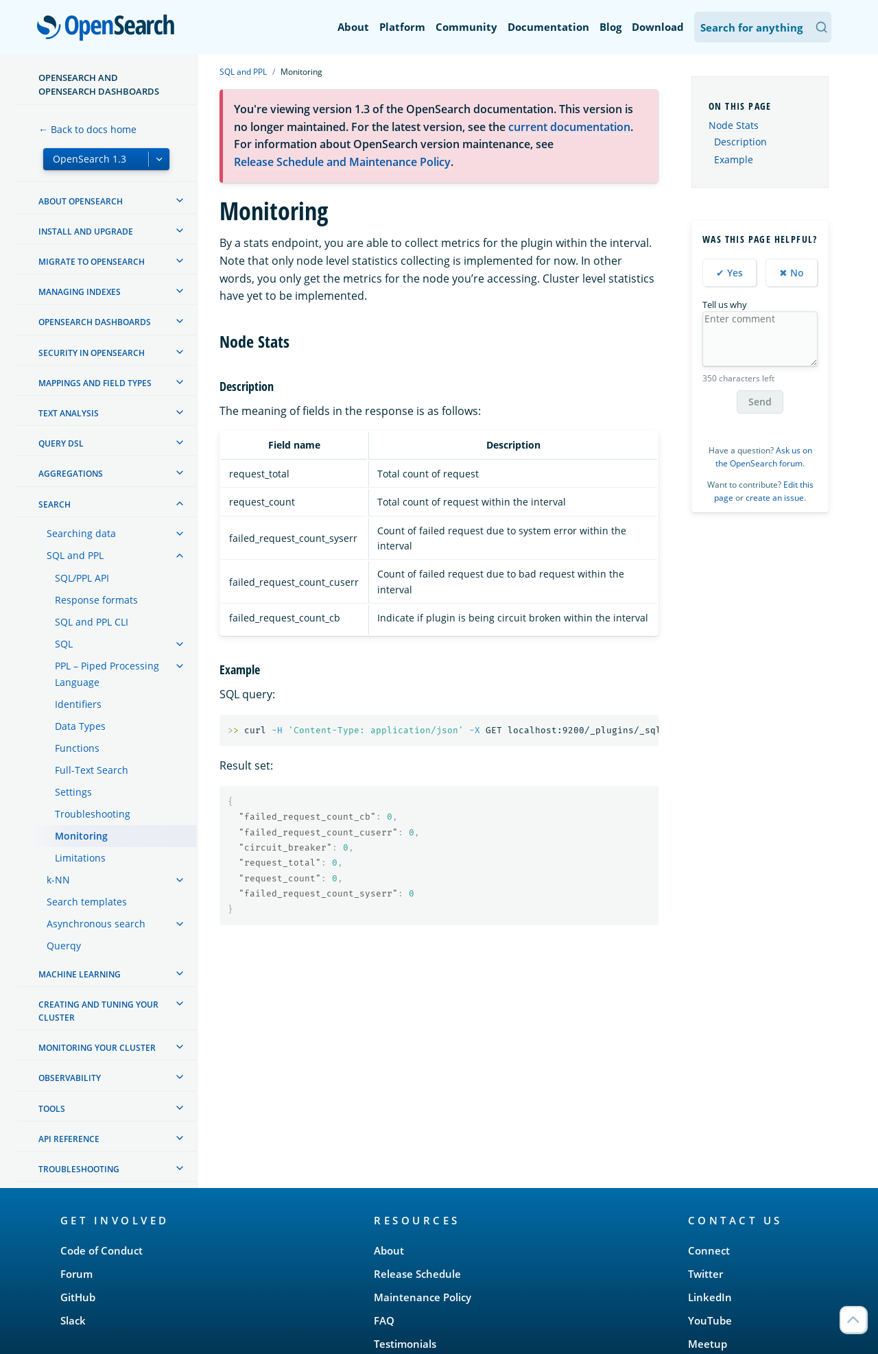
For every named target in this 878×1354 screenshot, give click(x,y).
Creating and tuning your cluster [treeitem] (98, 1011)
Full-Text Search (91, 769)
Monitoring (81, 835)
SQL (64, 643)
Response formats (96, 599)
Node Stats (734, 125)
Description (740, 142)
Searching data (81, 533)
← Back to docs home (87, 129)
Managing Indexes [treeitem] (79, 292)
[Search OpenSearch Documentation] (762, 27)
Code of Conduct (101, 1250)
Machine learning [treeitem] (79, 974)
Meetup (707, 1344)
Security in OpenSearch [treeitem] (91, 353)
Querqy (64, 945)
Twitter (705, 1274)
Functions (77, 748)
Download (658, 27)
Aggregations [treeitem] (70, 473)
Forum (76, 1274)
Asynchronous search (96, 923)
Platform (402, 27)
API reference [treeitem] (68, 1139)
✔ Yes (729, 272)
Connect (709, 1250)
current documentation (569, 126)
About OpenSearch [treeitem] (80, 201)
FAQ (384, 1320)
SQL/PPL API (82, 577)
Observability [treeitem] (69, 1078)
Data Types (80, 726)
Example (733, 160)
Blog (610, 27)
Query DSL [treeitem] (61, 443)
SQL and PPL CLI (91, 621)
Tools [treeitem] (51, 1109)
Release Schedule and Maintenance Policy (342, 161)
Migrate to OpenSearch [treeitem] (91, 262)
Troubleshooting (92, 813)
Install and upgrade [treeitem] (85, 231)
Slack (73, 1320)
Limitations (80, 857)
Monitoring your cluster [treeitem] (97, 1048)
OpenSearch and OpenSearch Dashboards (98, 84)
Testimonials (405, 1344)
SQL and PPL (75, 555)
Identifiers (78, 704)
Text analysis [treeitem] (68, 413)
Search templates (87, 901)
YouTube (710, 1320)
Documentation (548, 27)
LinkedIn (710, 1297)
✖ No (791, 272)
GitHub (77, 1297)
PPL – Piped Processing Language (107, 674)
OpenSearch (109, 28)
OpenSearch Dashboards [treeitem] (94, 322)
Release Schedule (417, 1274)
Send (760, 401)
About (353, 27)
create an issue (775, 497)
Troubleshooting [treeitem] (78, 1169)
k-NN (58, 879)
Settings (73, 791)
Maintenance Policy (422, 1297)
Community (466, 27)
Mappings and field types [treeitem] (95, 383)
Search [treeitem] (54, 504)
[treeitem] (180, 200)
